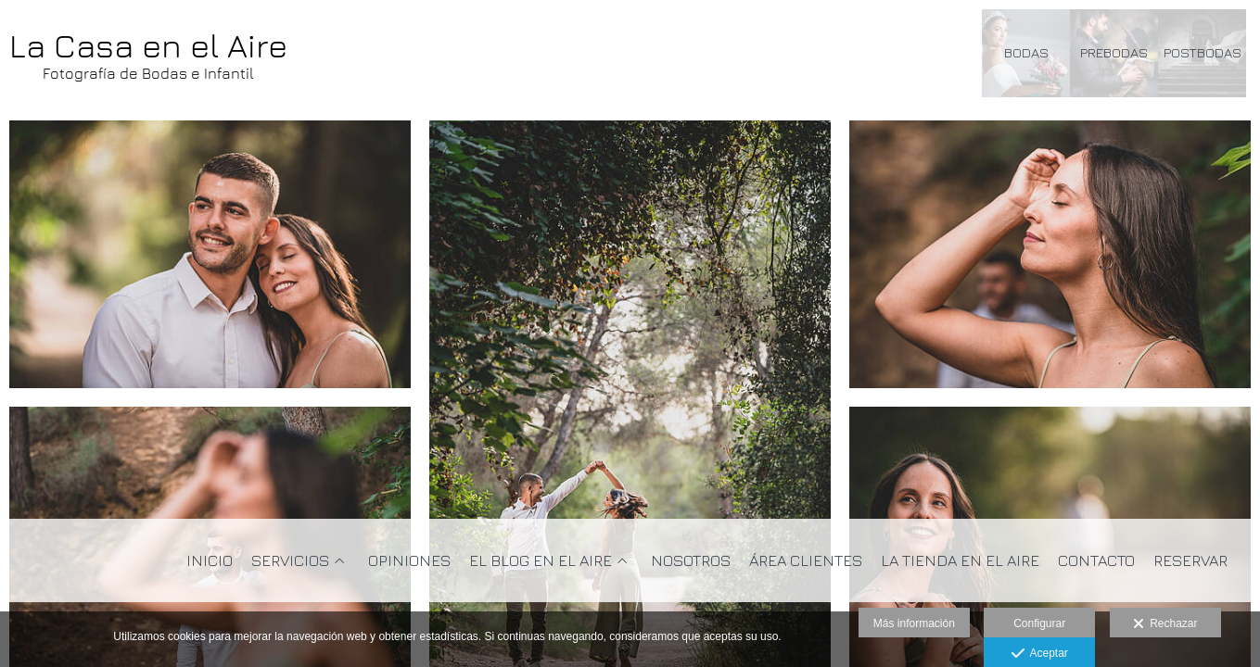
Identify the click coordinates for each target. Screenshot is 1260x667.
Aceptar (1040, 654)
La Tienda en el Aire (960, 561)
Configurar (1039, 623)
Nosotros (691, 561)
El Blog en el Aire (540, 561)
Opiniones (409, 561)
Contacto (1096, 561)
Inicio (209, 561)
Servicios (290, 561)
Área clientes (805, 561)
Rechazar (1165, 624)
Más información (914, 623)
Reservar (1190, 561)
